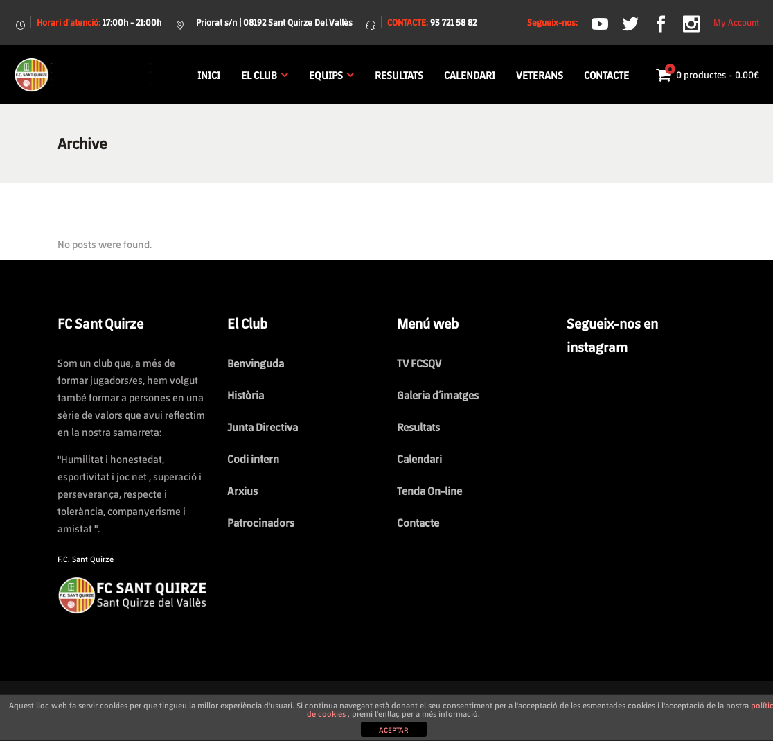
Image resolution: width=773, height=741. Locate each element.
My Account (736, 22)
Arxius (242, 490)
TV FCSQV (419, 362)
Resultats (418, 426)
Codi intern (253, 458)
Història (245, 394)
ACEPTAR (394, 729)
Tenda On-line (429, 490)
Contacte (418, 522)
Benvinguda (255, 362)
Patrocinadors (260, 522)
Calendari (419, 458)
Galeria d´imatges (438, 394)
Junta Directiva (262, 426)
